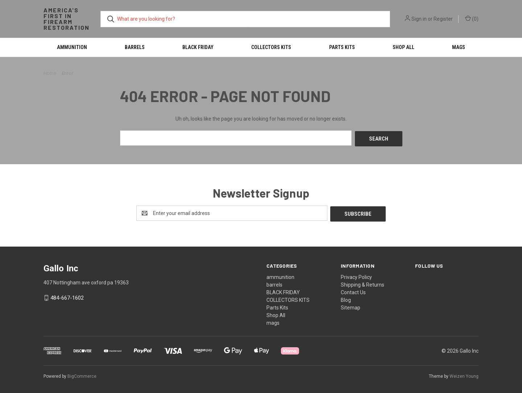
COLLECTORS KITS (271, 47)
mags (458, 47)
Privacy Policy (356, 275)
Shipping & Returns (362, 283)
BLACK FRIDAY (198, 47)
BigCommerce (81, 374)
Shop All (403, 47)
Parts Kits (342, 47)
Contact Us (353, 290)
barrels (135, 47)
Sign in (419, 19)
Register (443, 19)
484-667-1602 (67, 296)
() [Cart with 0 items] (471, 18)
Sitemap (350, 306)
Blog (346, 298)
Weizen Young (464, 374)
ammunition (72, 47)
